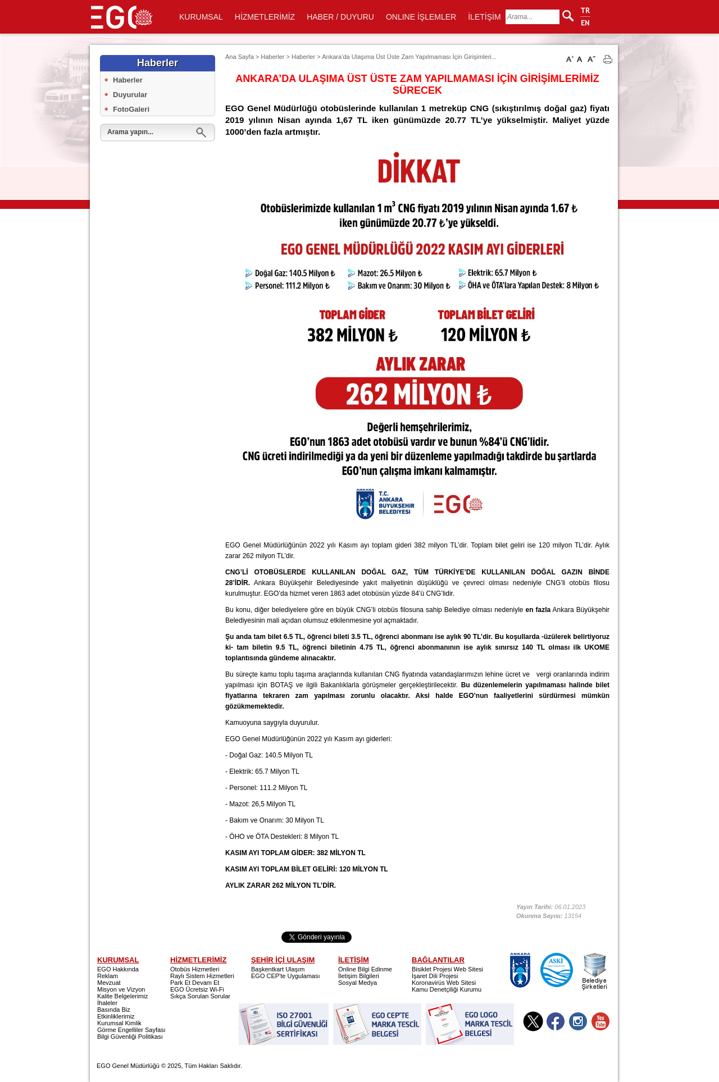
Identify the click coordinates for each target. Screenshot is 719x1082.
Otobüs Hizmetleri (194, 969)
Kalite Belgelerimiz (122, 996)
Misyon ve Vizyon (121, 989)
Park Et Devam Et (194, 982)
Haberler (128, 80)
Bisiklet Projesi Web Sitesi (447, 969)
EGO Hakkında (118, 969)
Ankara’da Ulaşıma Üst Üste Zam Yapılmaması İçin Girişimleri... (409, 56)
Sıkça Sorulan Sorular (200, 996)
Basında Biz (113, 1009)
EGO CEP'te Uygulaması (285, 976)
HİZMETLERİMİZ (265, 16)
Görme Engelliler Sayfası (131, 1029)
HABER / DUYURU (340, 16)
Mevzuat (109, 982)
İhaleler (107, 1002)
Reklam (107, 976)
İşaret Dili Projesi (435, 976)
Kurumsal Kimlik (119, 1023)
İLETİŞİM (484, 16)
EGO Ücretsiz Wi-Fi (197, 989)
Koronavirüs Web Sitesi (444, 982)
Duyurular (130, 94)
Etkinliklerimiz (116, 1016)
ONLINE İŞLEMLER (421, 16)
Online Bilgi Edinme (365, 969)
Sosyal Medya (357, 982)
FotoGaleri (131, 109)
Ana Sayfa (239, 56)
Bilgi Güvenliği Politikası (130, 1036)
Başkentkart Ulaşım (277, 969)
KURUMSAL (201, 16)
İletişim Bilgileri (358, 976)
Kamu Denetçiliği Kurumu (446, 989)
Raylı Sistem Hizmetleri (202, 976)
